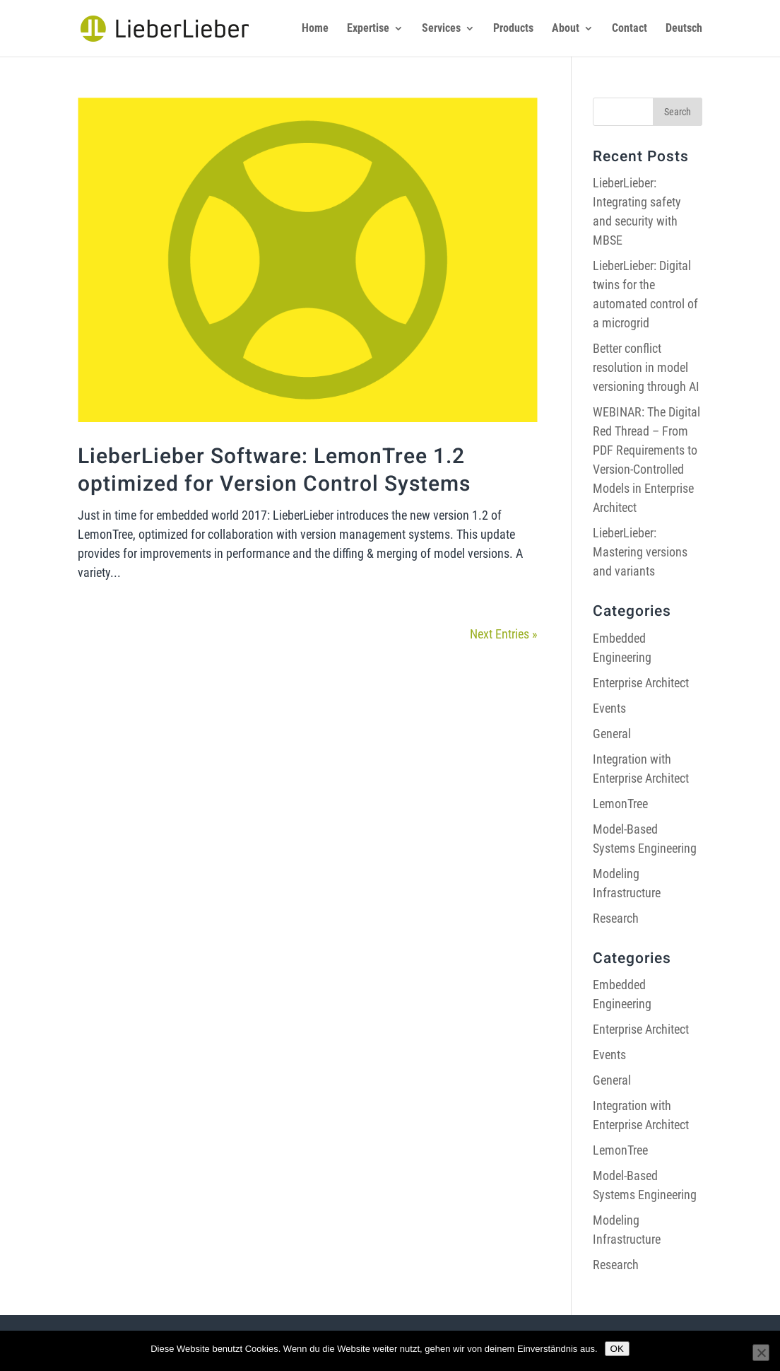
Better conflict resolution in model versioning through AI (646, 367)
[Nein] (760, 1352)
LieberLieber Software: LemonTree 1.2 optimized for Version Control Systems (274, 470)
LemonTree (620, 803)
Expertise (368, 29)
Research (616, 918)
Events (609, 708)
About (565, 29)
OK (617, 1348)
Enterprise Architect (641, 682)
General (612, 733)
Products (513, 29)
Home (315, 29)
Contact (629, 29)
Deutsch (684, 29)
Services (441, 29)
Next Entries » (504, 633)
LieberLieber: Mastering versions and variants (640, 551)
